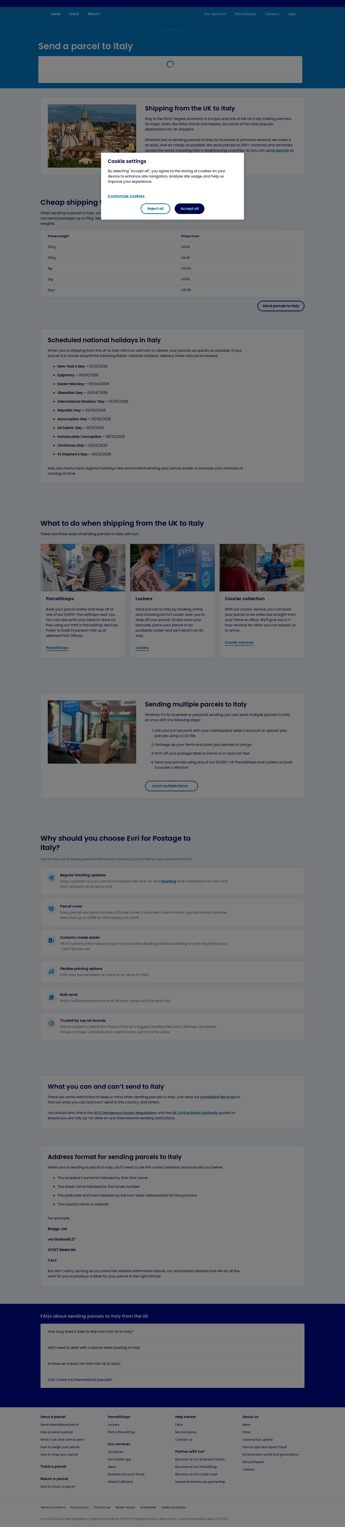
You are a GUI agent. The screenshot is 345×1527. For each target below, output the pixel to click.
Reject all (155, 208)
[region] (172, 186)
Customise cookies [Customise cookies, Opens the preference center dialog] (126, 196)
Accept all (189, 208)
